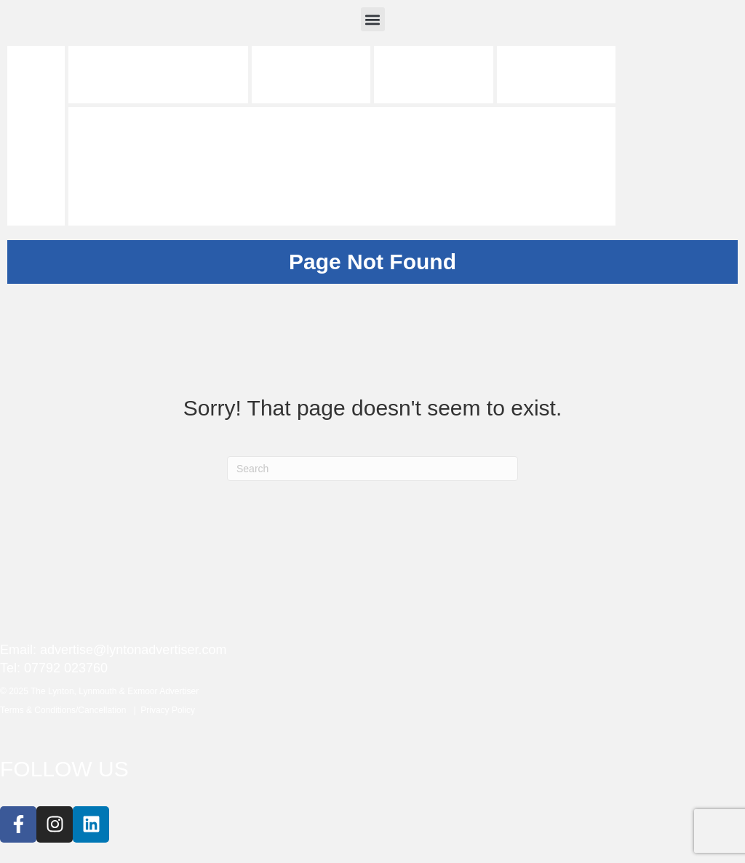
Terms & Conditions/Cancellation (66, 710)
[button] (373, 19)
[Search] (372, 468)
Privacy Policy (167, 710)
